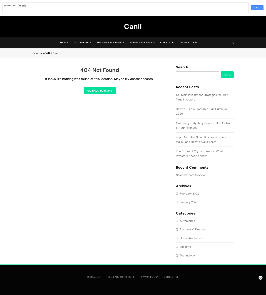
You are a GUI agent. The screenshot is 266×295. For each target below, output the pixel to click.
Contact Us (171, 277)
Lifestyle (167, 42)
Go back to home (99, 90)
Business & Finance (110, 42)
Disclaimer (94, 277)
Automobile (82, 42)
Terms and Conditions (120, 277)
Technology (188, 42)
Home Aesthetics (142, 42)
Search (182, 67)
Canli (133, 26)
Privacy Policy (149, 277)
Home (64, 42)
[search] (125, 6)
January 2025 (189, 202)
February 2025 (189, 193)
